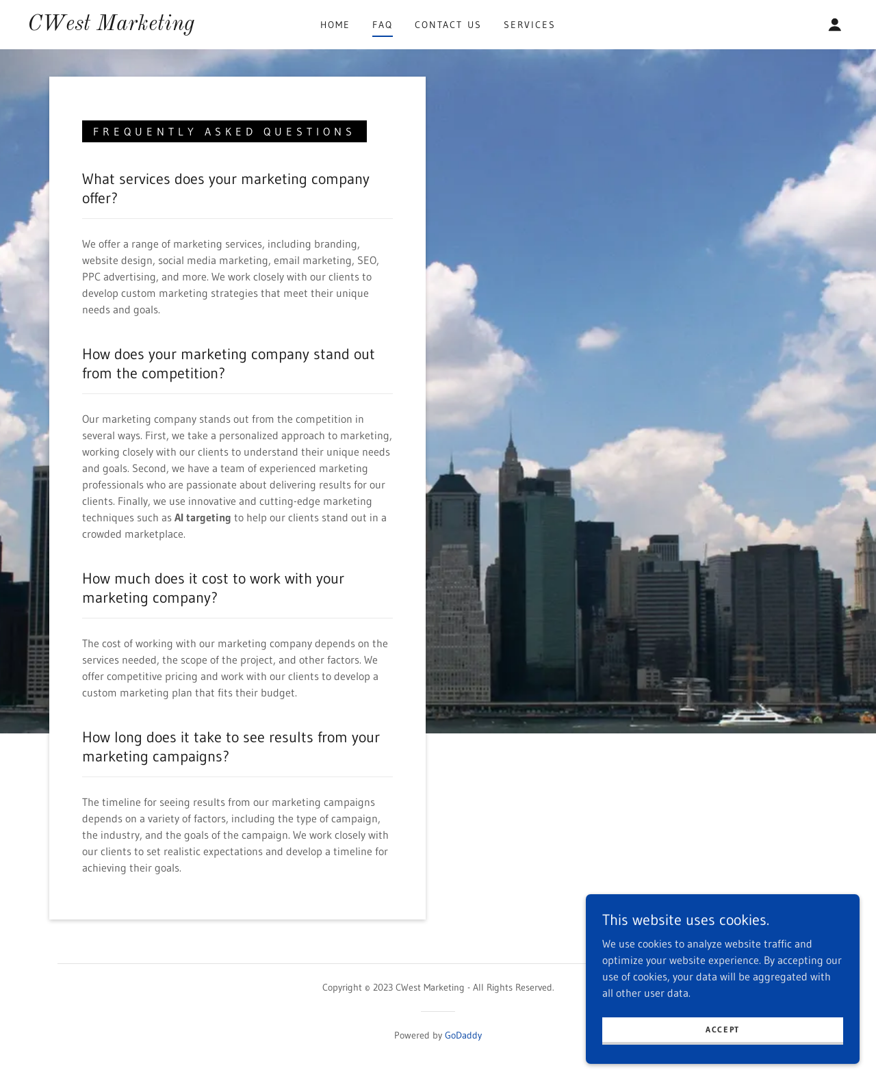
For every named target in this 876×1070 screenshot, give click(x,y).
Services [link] (530, 24)
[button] (835, 24)
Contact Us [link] (448, 24)
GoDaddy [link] (463, 1035)
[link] (110, 26)
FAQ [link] (382, 24)
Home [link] (335, 24)
